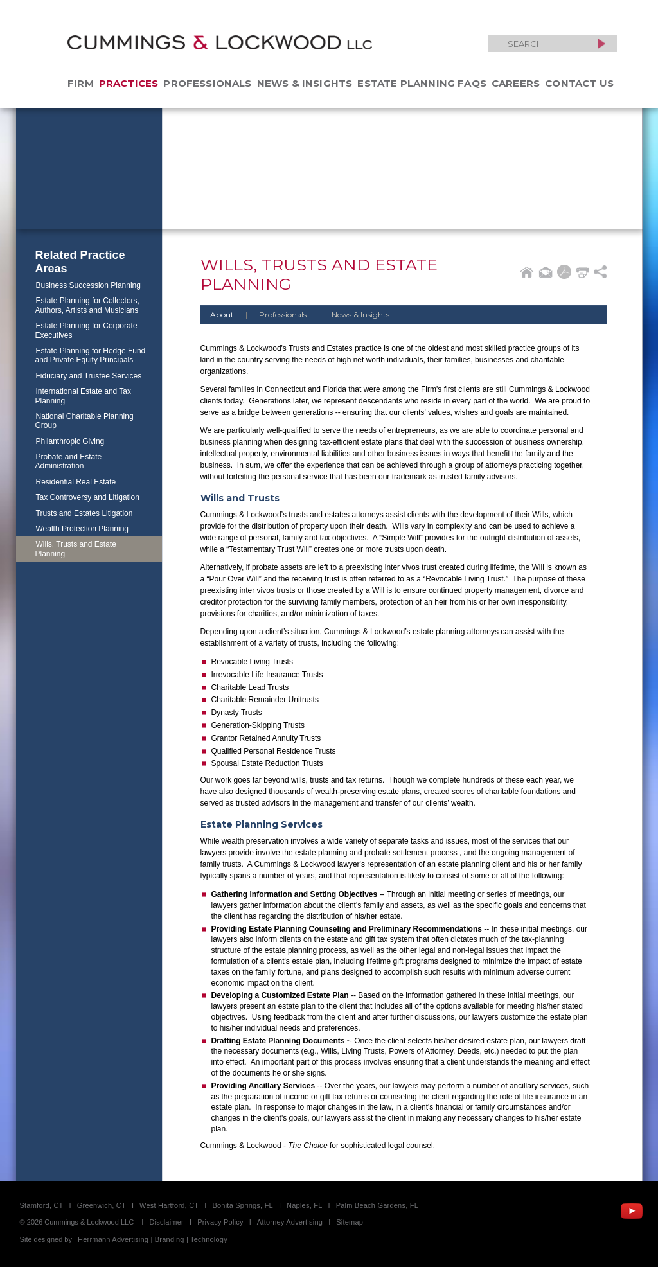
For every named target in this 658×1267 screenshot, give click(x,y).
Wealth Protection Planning (82, 528)
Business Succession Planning (88, 285)
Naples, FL (304, 1205)
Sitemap (349, 1222)
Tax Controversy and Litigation (87, 497)
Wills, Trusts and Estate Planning (75, 549)
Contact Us (579, 83)
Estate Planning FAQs (421, 83)
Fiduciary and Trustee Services (89, 375)
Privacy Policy (220, 1222)
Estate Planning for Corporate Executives (86, 330)
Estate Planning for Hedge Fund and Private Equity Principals (90, 355)
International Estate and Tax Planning (83, 396)
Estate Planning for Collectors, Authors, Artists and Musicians (87, 305)
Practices (129, 83)
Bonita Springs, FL (242, 1205)
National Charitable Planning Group (84, 421)
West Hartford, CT (169, 1205)
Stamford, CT (42, 1205)
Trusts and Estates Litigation (84, 513)
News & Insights (305, 83)
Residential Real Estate (76, 481)
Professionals (207, 83)
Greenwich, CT (101, 1205)
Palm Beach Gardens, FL (377, 1205)
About (222, 314)
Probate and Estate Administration (68, 461)
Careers (516, 83)
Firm (80, 83)
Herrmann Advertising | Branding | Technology (152, 1239)
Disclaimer (166, 1222)
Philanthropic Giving (70, 441)
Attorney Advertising (290, 1222)
